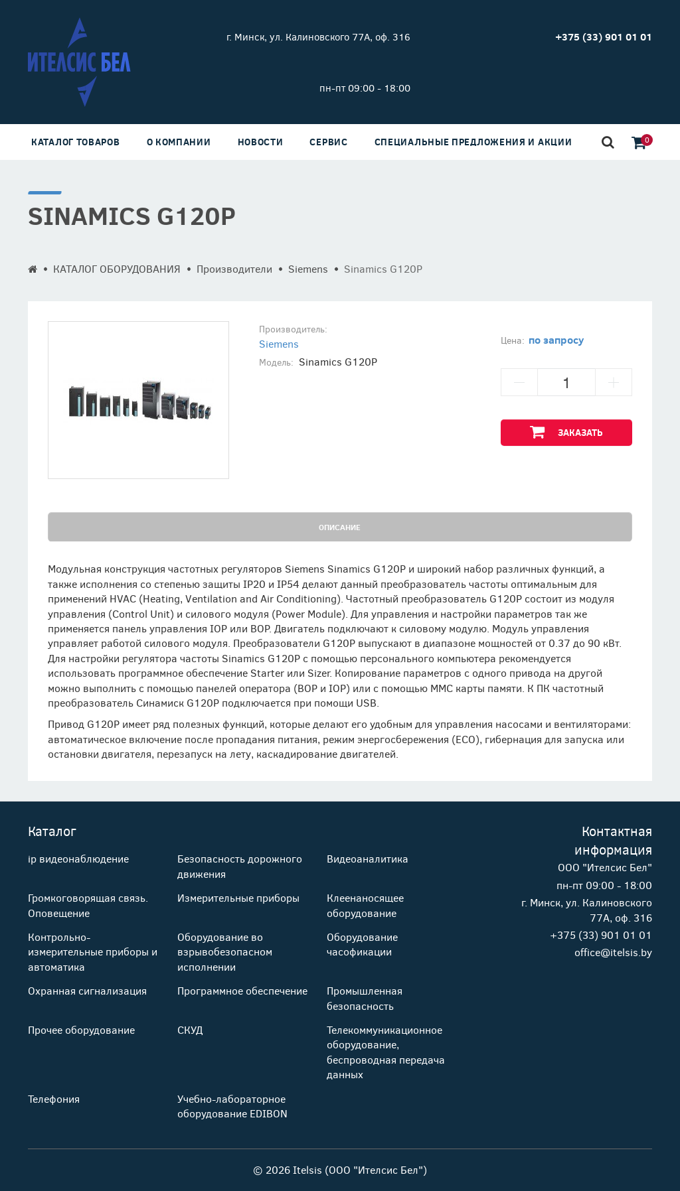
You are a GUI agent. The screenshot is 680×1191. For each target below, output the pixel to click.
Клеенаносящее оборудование (365, 904)
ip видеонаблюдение (78, 858)
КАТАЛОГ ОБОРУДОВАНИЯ (117, 268)
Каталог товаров (75, 141)
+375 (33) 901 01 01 (601, 935)
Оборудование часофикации (362, 944)
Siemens (308, 268)
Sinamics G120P (383, 268)
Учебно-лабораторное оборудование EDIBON (232, 1105)
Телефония (54, 1098)
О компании (179, 141)
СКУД (190, 1029)
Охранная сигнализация (87, 990)
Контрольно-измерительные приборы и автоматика (92, 951)
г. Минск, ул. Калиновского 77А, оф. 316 (318, 36)
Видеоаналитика (367, 858)
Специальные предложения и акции (473, 141)
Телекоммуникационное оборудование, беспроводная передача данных (386, 1051)
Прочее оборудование (81, 1029)
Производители (234, 268)
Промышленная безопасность (364, 997)
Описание (340, 527)
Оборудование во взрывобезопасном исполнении (224, 951)
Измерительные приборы (238, 897)
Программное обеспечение (242, 990)
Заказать (566, 431)
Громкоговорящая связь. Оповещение (88, 904)
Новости (261, 141)
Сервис (328, 141)
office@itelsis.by (613, 952)
